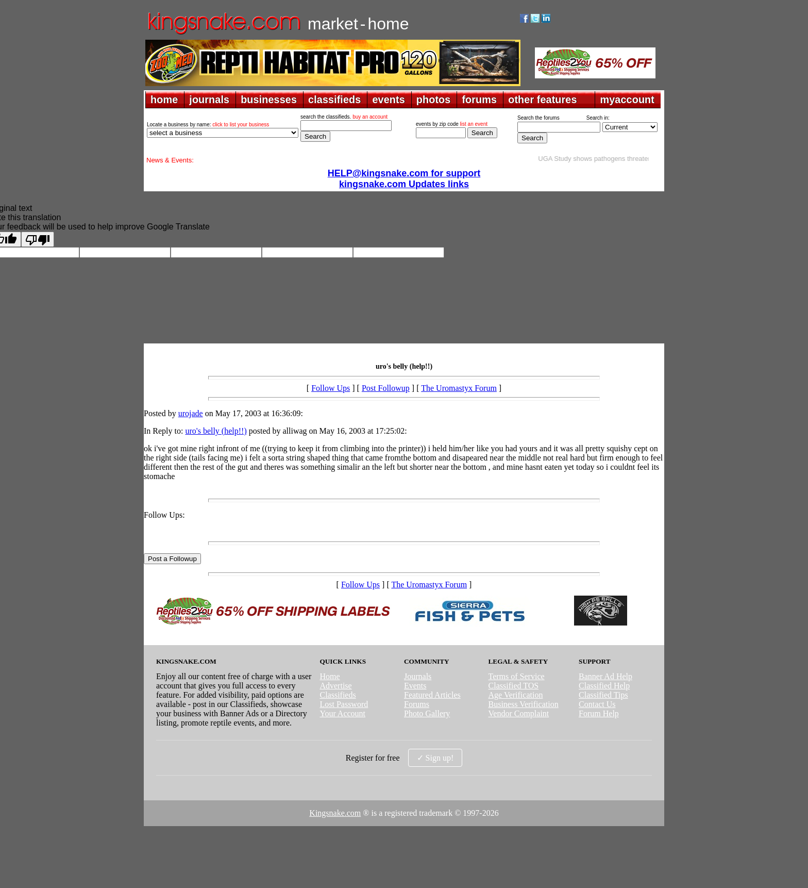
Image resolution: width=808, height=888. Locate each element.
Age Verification (516, 694)
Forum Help (599, 713)
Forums (416, 704)
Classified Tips (603, 694)
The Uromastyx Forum (459, 388)
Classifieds (337, 694)
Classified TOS (514, 685)
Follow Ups (330, 388)
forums (479, 99)
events (388, 99)
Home (329, 676)
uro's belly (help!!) (215, 430)
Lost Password (343, 704)
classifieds (334, 99)
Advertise (335, 685)
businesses (269, 99)
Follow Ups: (164, 515)
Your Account (342, 713)
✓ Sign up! (435, 757)
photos (433, 99)
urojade (190, 413)
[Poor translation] (37, 239)
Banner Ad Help (605, 676)
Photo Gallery (427, 713)
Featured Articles (432, 694)
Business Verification (524, 704)
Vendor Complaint (519, 713)
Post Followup (386, 388)
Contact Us (597, 704)
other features (542, 99)
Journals (417, 676)
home (164, 99)
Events (415, 685)
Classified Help (604, 685)
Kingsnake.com (335, 813)
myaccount (627, 99)
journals (209, 99)
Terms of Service (517, 676)
